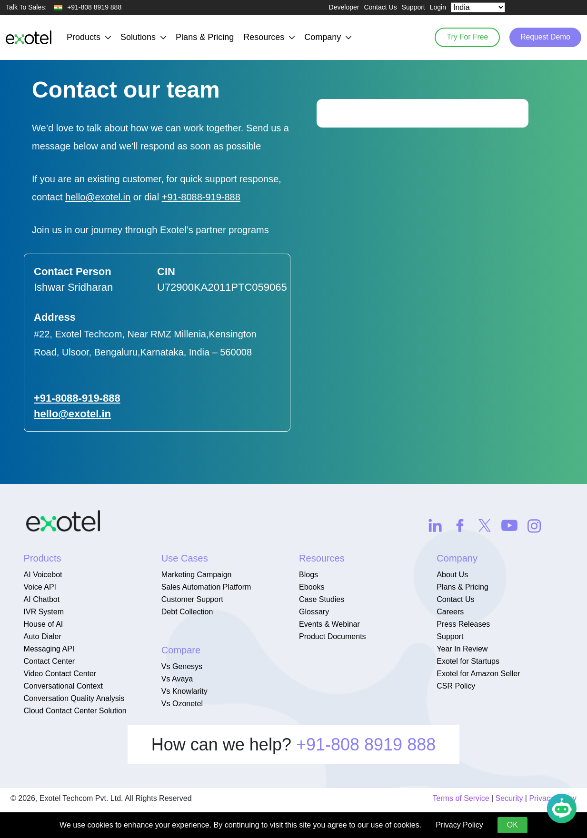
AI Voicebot (43, 575)
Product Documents (332, 636)
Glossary (314, 612)
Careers (450, 612)
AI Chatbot (42, 599)
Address (55, 317)
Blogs (308, 575)
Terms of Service (460, 798)
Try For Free (463, 37)
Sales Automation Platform (206, 587)
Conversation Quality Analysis (74, 698)
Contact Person (72, 271)
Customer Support (192, 599)
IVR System (44, 612)
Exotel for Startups (468, 661)
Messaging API (49, 649)
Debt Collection (187, 612)
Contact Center (49, 661)
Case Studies (321, 599)
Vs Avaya (177, 679)
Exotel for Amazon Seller (478, 674)
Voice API (40, 587)
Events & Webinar (329, 624)
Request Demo (543, 37)
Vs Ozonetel (182, 704)
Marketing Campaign (196, 575)
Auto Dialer (42, 636)
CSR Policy (456, 686)
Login (438, 7)
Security (509, 798)
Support (413, 7)
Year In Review (462, 649)
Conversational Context (63, 686)
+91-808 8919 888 (366, 744)
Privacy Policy (459, 825)
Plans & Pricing (205, 37)
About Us (452, 575)
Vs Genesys (181, 666)
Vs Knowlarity (184, 691)
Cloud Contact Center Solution (75, 711)
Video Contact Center (60, 674)
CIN (166, 271)
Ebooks (311, 587)
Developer (344, 7)
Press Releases (463, 624)
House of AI (43, 624)
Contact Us (380, 7)
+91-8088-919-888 (201, 197)
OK (512, 825)
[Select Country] (478, 7)
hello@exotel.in (97, 197)
